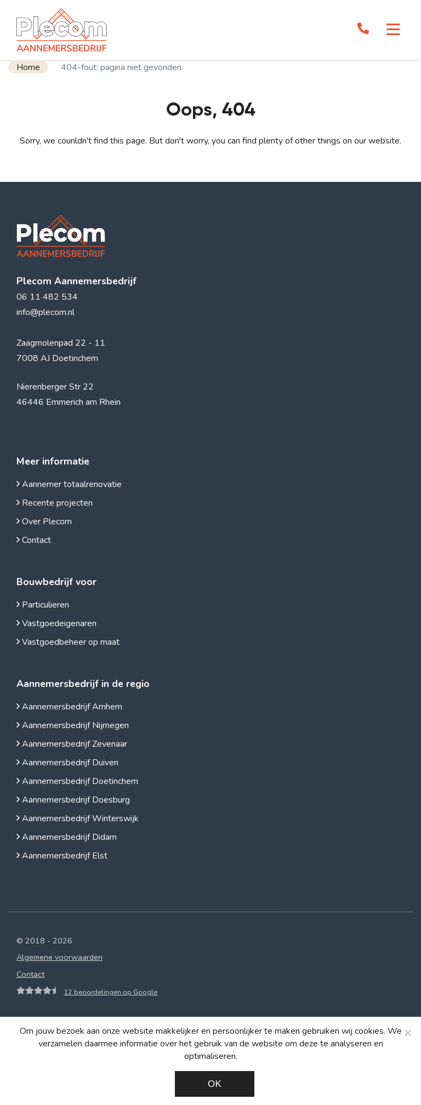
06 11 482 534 (47, 297)
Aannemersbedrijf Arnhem (69, 707)
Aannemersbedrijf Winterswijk (77, 818)
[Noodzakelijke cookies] (407, 1032)
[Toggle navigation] (393, 30)
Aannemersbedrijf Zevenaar (71, 744)
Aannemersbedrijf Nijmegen (72, 725)
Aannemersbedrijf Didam (66, 837)
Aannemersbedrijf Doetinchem (77, 781)
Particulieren (42, 605)
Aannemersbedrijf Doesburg (73, 800)
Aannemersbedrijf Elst (61, 856)
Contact (33, 540)
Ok (214, 1084)
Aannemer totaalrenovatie (69, 484)
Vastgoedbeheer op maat (68, 642)
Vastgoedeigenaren (56, 623)
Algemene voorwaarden (59, 957)
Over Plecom (44, 522)
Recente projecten (54, 503)
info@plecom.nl (45, 312)
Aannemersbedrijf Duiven (67, 763)
